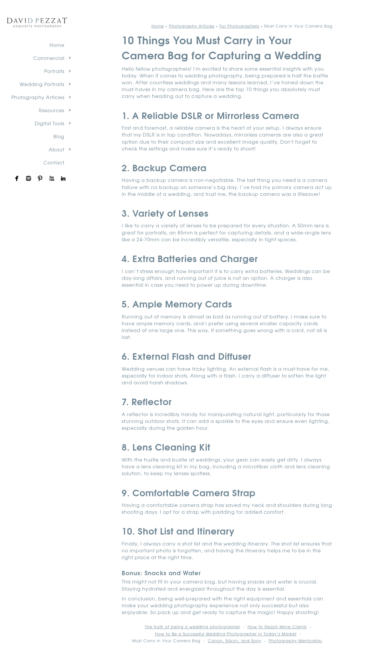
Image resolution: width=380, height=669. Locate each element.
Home (57, 44)
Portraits (54, 70)
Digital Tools (49, 123)
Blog (58, 136)
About (56, 149)
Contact (53, 162)
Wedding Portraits (42, 84)
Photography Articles (37, 97)
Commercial (48, 57)
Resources (51, 110)
